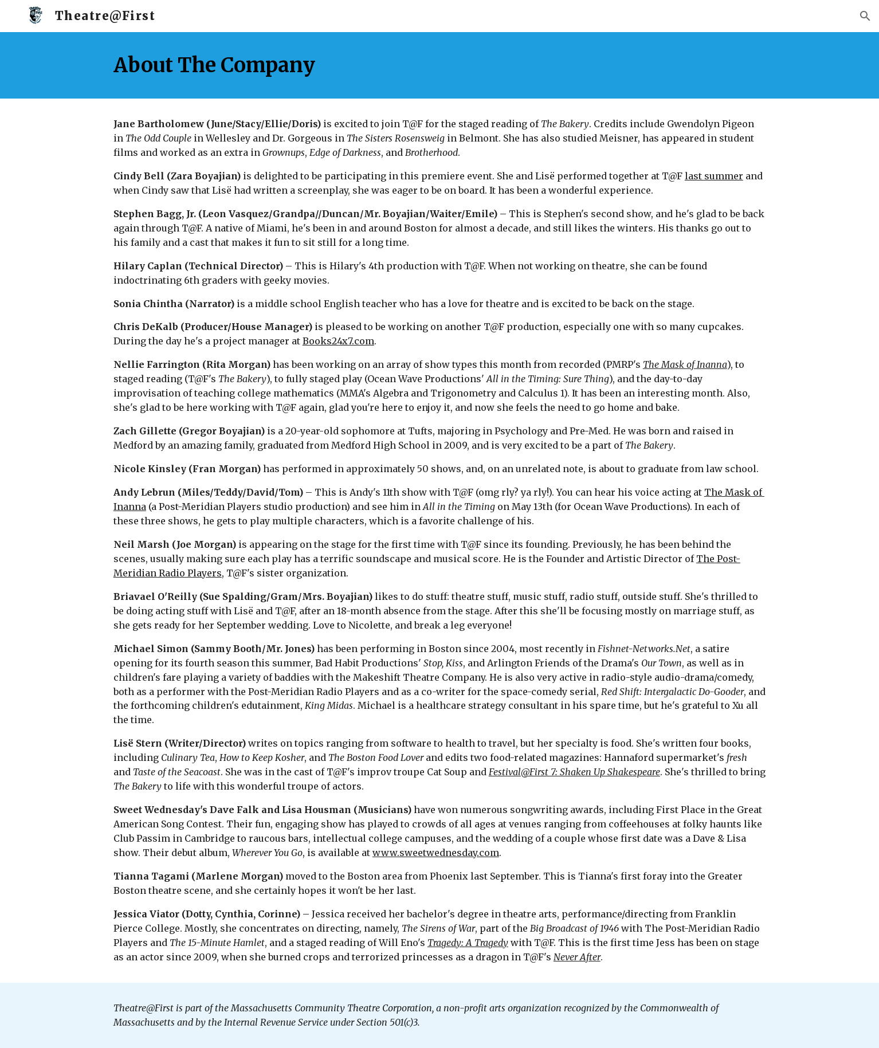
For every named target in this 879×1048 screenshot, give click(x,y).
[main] (439, 65)
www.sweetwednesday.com (435, 852)
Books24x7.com (338, 341)
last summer (714, 176)
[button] (865, 16)
